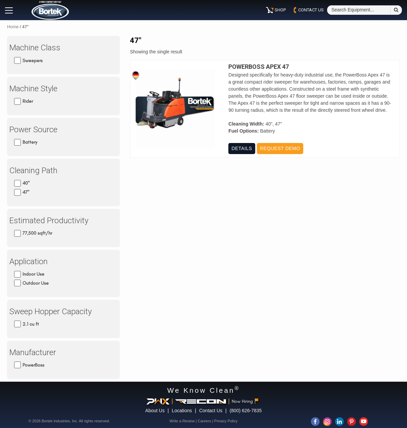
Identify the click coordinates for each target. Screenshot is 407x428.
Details (241, 148)
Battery (29, 142)
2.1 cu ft (30, 324)
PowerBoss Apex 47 (258, 67)
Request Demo (280, 148)
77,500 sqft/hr (37, 233)
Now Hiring (245, 401)
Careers (204, 421)
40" (26, 183)
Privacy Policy (226, 421)
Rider (27, 101)
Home (12, 26)
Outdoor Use (35, 283)
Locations (182, 410)
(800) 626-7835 (246, 410)
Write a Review (182, 421)
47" (25, 192)
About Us (155, 410)
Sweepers (32, 60)
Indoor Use (33, 274)
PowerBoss (33, 365)
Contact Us (210, 410)
